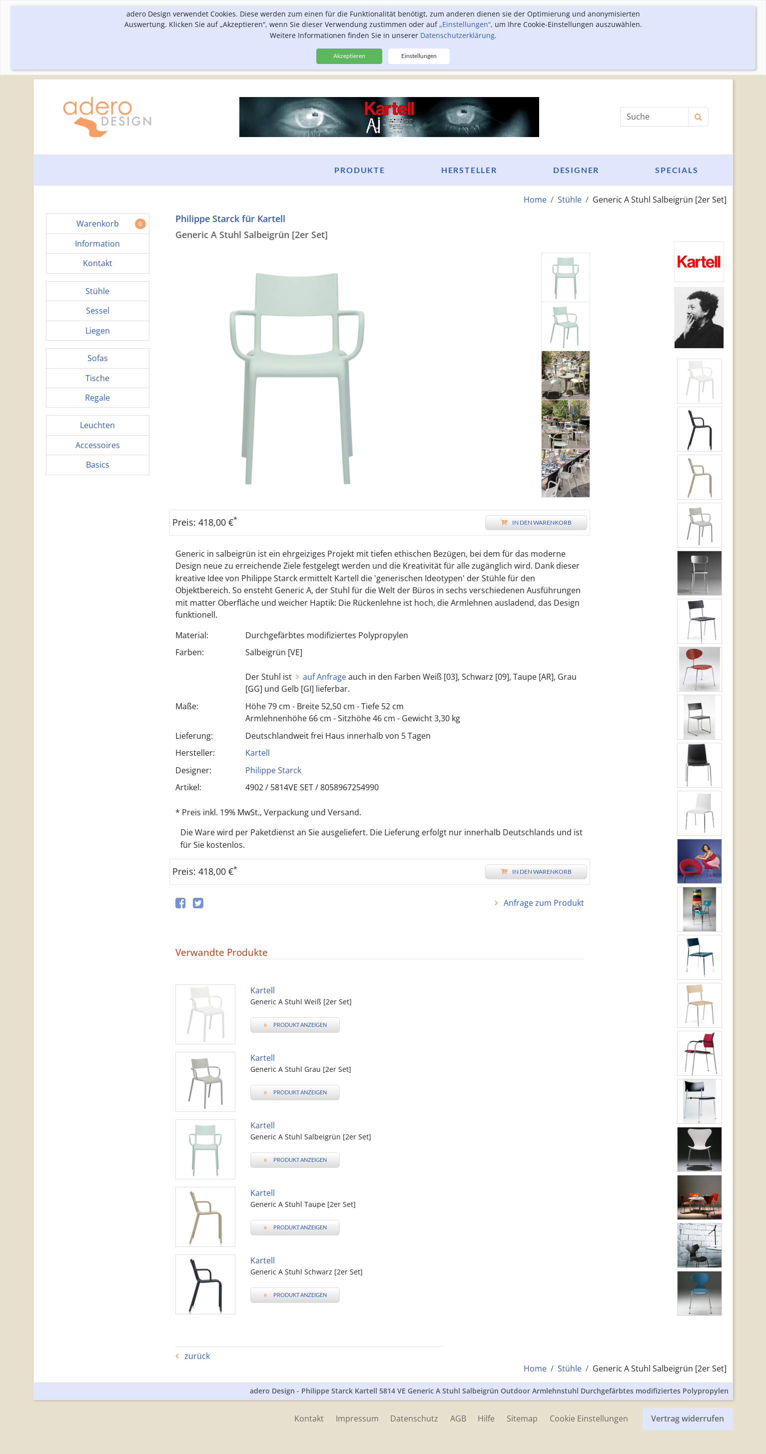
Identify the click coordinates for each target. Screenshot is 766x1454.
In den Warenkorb (536, 522)
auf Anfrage (324, 676)
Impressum (356, 1418)
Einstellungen (419, 56)
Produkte (359, 170)
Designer (576, 170)
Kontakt (308, 1418)
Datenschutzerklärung (457, 35)
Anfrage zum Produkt (543, 902)
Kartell (257, 752)
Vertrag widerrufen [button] (688, 1418)
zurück (196, 1355)
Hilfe (486, 1418)
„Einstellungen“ (465, 24)
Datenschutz (414, 1418)
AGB (458, 1418)
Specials (676, 170)
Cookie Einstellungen (589, 1418)
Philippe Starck (273, 770)
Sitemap (522, 1418)
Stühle (570, 199)
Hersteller (469, 170)
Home (535, 199)
